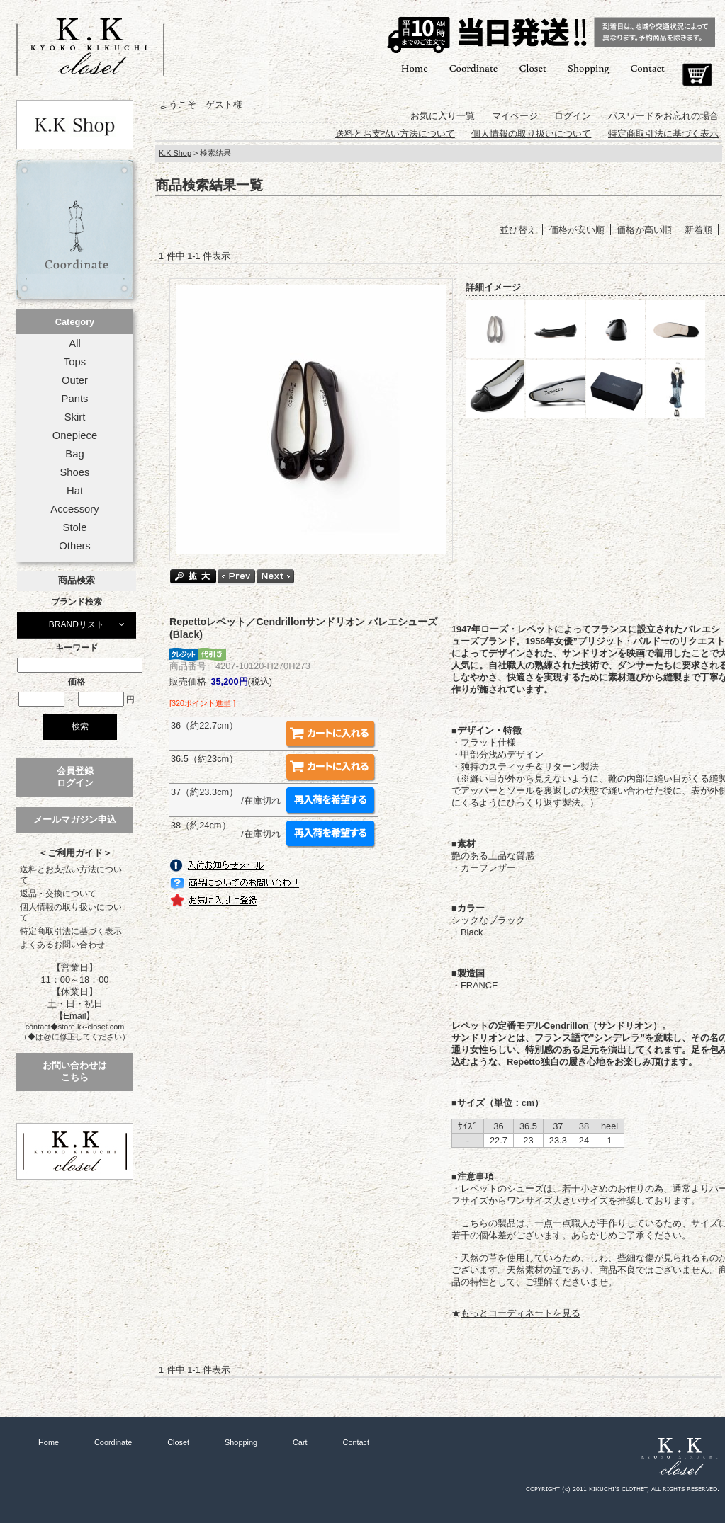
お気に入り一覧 (442, 115)
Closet (532, 67)
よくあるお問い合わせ (62, 944)
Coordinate (473, 67)
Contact (648, 67)
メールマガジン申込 (74, 819)
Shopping (588, 67)
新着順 (698, 229)
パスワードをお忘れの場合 (663, 115)
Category (74, 321)
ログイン (572, 115)
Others (75, 546)
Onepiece (74, 435)
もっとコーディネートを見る (520, 1313)
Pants (75, 398)
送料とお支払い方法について (71, 874)
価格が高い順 (644, 229)
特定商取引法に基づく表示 (71, 931)
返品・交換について (58, 893)
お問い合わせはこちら (75, 1071)
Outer (75, 380)
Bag (74, 454)
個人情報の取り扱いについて (71, 912)
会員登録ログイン (75, 776)
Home (414, 67)
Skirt (75, 417)
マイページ (515, 115)
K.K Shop (175, 153)
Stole (75, 527)
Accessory (74, 509)
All (74, 343)
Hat (75, 490)
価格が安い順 (577, 229)
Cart (697, 75)
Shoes (74, 472)
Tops (75, 361)
